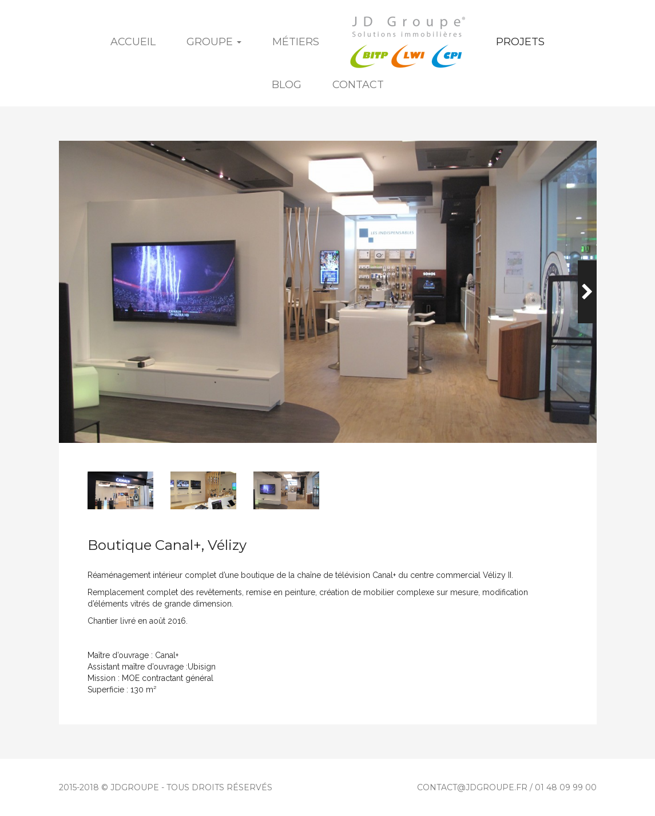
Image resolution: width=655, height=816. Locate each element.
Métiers (295, 42)
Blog (286, 85)
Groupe (213, 42)
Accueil (133, 42)
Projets (520, 42)
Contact (358, 85)
